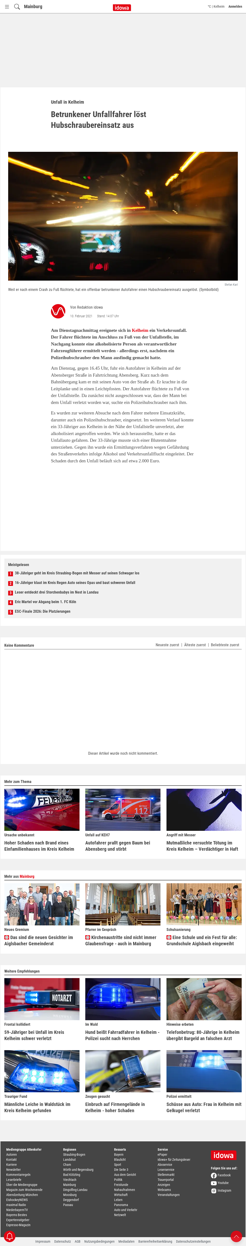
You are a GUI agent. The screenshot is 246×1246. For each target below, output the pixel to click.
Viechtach (69, 1180)
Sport (117, 1165)
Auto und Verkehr (125, 1210)
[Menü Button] (7, 6)
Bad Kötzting (71, 1175)
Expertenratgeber (17, 1220)
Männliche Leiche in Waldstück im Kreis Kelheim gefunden (37, 1107)
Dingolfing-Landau (75, 1190)
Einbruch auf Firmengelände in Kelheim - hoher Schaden (115, 1107)
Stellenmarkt (166, 1175)
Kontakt (11, 1159)
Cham (67, 1165)
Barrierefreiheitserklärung (155, 1241)
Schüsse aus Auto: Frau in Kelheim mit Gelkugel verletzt (203, 1107)
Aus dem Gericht (125, 1175)
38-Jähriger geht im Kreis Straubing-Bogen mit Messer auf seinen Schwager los (77, 573)
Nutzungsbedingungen (99, 1241)
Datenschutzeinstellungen (193, 1241)
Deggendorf (71, 1200)
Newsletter (13, 1170)
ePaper (162, 1154)
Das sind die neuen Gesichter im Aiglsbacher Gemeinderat (38, 940)
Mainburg (33, 6)
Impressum (42, 1241)
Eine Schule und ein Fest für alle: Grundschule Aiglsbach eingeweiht (201, 941)
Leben (118, 1200)
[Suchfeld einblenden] (17, 6)
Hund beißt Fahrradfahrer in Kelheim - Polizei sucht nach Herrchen (122, 1035)
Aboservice (165, 1165)
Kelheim (140, 330)
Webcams (164, 1190)
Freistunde (121, 1185)
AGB (77, 1241)
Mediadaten (126, 1241)
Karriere (11, 1165)
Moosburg (70, 1195)
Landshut (69, 1159)
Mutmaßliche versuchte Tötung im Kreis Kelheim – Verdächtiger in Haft (202, 846)
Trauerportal (166, 1180)
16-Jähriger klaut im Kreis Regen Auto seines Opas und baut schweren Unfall (75, 582)
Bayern (118, 1154)
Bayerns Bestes (16, 1215)
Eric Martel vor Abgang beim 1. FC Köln (45, 602)
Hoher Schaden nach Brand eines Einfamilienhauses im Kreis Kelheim (39, 846)
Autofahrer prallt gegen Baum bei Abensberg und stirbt (117, 846)
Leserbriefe (13, 1180)
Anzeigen (164, 1185)
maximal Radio (16, 1205)
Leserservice (166, 1170)
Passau (68, 1205)
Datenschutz (62, 1241)
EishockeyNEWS (17, 1200)
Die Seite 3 (121, 1170)
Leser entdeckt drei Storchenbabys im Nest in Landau (56, 592)
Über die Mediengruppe (21, 1185)
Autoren (11, 1154)
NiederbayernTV (17, 1210)
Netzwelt (120, 1215)
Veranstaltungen (169, 1195)
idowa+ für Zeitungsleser (174, 1159)
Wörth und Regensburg (78, 1170)
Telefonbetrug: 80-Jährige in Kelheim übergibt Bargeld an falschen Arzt (203, 1035)
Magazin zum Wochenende (24, 1190)
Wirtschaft (121, 1195)
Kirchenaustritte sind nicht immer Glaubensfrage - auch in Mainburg (120, 940)
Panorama (121, 1205)
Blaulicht (120, 1159)
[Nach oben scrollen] (236, 1236)
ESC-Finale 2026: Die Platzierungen (42, 611)
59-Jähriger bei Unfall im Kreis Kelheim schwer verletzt (34, 1035)
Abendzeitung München (22, 1195)
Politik (118, 1180)
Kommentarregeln (18, 1175)
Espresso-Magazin (18, 1225)
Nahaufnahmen (124, 1190)
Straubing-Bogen (74, 1154)
